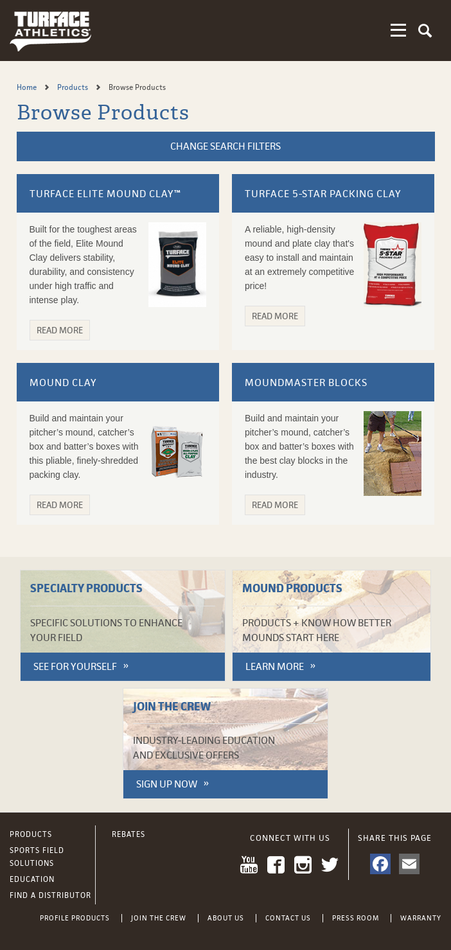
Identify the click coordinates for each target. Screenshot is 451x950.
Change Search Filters (225, 146)
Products (73, 87)
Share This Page (395, 837)
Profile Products (75, 917)
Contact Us (288, 917)
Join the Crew (158, 917)
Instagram (303, 865)
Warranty (420, 917)
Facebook (276, 865)
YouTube (249, 865)
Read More (60, 330)
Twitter (330, 865)
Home (28, 87)
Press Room (355, 917)
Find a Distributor (50, 895)
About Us (226, 917)
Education (32, 879)
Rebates (128, 834)
